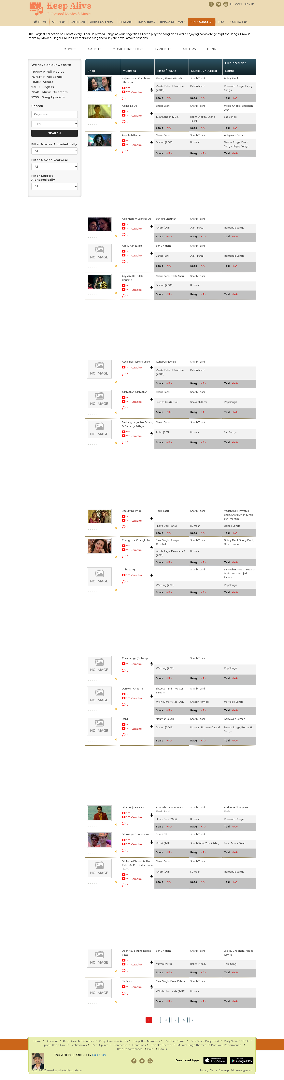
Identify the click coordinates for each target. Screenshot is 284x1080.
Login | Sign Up (244, 4)
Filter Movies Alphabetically (54, 144)
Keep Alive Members (146, 1041)
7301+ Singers (42, 87)
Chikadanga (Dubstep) (135, 658)
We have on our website (51, 65)
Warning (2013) (165, 585)
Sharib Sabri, (163, 276)
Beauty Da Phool (132, 510)
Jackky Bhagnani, (234, 950)
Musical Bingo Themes (192, 1045)
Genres (214, 49)
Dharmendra (231, 544)
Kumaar (195, 142)
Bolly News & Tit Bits (236, 1041)
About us (58, 22)
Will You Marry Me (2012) (170, 701)
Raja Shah (99, 1055)
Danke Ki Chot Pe (132, 688)
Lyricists (163, 49)
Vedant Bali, (231, 510)
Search (37, 106)
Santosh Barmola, (234, 569)
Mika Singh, (163, 540)
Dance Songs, (232, 142)
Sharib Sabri (163, 105)
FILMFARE (126, 22)
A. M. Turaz (197, 227)
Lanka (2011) (163, 255)
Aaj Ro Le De (129, 105)
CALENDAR (78, 22)
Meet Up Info (100, 1045)
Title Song (230, 963)
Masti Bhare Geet (234, 843)
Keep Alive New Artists (113, 1041)
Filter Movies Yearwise (49, 160)
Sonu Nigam (163, 245)
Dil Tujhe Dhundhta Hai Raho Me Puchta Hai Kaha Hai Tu (137, 865)
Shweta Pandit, (165, 688)
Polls (150, 1048)
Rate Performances (129, 1048)
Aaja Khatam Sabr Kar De (136, 218)
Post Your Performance (226, 1045)
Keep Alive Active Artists (78, 1041)
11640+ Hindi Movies (47, 71)
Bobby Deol (231, 78)
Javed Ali (161, 834)
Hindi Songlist (202, 22)
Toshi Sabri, (212, 843)
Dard (125, 718)
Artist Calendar (102, 22)
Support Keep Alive (53, 1045)
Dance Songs (232, 525)
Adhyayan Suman (234, 135)
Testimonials (79, 1045)
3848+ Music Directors (49, 92)
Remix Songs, (232, 727)
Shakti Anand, (239, 514)
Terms (213, 1070)
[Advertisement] (135, 186)
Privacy (204, 1070)
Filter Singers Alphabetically (43, 177)
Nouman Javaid (165, 718)
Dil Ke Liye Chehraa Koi (135, 834)
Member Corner (175, 1041)
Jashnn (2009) (164, 142)
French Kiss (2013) (167, 402)
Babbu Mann (197, 86)
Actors (189, 49)
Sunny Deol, (246, 540)
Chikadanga (129, 569)
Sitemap (224, 1070)
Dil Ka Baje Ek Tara (133, 807)
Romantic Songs (234, 227)
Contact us (239, 22)
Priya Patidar (178, 981)
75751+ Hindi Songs (47, 77)
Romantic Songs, (234, 86)
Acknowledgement (241, 1070)
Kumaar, (195, 727)
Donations (139, 1045)
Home (42, 22)
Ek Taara (127, 981)
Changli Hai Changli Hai (136, 540)
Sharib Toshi (197, 78)
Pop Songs (230, 402)
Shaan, (160, 78)
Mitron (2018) (164, 963)
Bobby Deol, (231, 540)
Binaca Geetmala (172, 22)
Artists (95, 49)
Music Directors (128, 49)
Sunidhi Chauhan (166, 218)
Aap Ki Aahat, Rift (132, 245)
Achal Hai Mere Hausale (136, 361)
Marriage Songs (233, 701)
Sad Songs (230, 116)
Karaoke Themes (161, 1045)
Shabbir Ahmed (199, 701)
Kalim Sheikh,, (198, 116)
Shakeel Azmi (198, 402)
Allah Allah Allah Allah (134, 392)
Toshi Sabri (177, 276)
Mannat (234, 518)
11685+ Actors (42, 82)
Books (162, 1048)
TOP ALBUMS (146, 22)
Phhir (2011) (163, 432)
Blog (221, 22)
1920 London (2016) (167, 116)
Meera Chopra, (232, 105)
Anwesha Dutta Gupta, (169, 807)
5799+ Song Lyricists (48, 97)
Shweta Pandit (173, 78)
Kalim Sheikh (198, 963)
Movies (70, 49)
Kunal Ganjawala (166, 361)
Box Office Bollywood (205, 1041)
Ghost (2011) (163, 227)
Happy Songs (240, 146)
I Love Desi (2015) (166, 525)
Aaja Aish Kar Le (131, 135)
